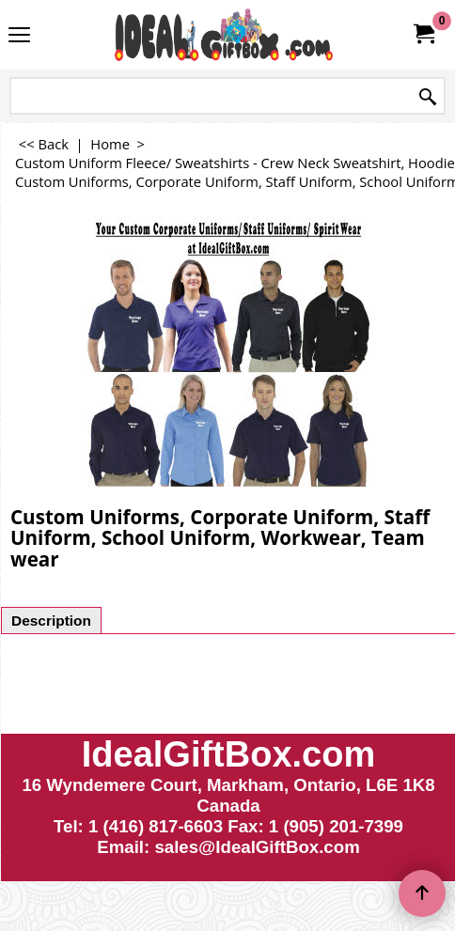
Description (51, 620)
